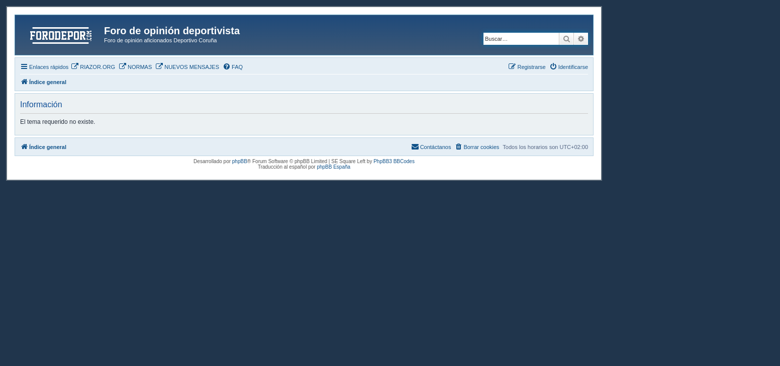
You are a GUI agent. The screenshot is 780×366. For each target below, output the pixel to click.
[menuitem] (93, 67)
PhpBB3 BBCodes (394, 161)
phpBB (239, 161)
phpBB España (333, 167)
